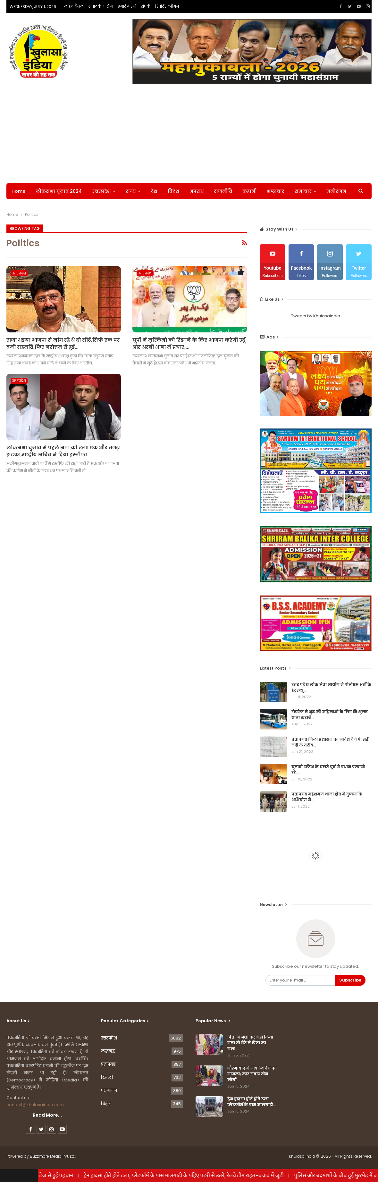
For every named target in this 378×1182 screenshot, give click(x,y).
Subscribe (350, 980)
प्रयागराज (109, 1091)
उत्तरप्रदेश (101, 191)
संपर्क (145, 6)
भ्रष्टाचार (275, 191)
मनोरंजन (336, 191)
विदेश (173, 191)
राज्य (131, 191)
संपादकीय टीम (100, 6)
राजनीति (223, 191)
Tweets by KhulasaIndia (315, 316)
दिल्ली (107, 1077)
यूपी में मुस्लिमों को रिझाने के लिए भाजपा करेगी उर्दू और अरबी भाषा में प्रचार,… (188, 343)
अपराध (196, 191)
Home (18, 191)
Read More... (47, 1115)
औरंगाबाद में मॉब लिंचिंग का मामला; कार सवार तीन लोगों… (252, 1073)
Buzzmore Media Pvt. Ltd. (53, 1156)
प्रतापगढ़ (108, 1064)
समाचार (303, 191)
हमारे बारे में (127, 6)
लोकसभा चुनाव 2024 (59, 191)
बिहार (106, 1104)
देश (154, 191)
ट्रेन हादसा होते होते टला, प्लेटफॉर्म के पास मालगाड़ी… (251, 1101)
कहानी (249, 191)
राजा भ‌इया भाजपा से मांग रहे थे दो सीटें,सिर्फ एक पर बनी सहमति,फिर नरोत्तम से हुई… (63, 343)
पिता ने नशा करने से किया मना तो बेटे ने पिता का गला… (250, 1042)
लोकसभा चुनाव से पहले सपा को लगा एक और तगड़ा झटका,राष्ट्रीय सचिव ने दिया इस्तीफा (63, 451)
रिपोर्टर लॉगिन (167, 6)
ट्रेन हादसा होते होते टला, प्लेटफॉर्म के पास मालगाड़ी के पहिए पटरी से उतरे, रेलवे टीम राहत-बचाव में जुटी (190, 1175)
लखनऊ (108, 1051)
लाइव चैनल (74, 6)
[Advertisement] (189, 132)
